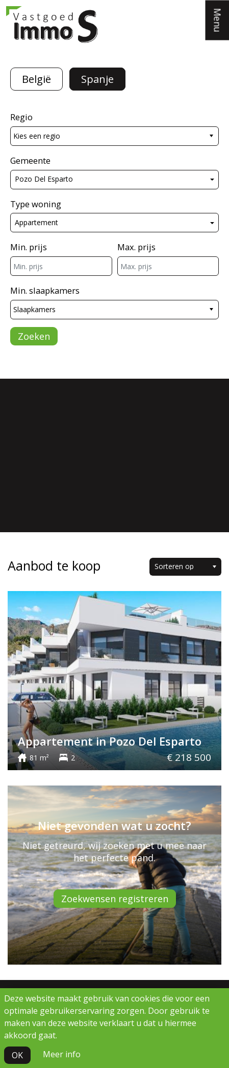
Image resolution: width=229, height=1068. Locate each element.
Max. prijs (136, 247)
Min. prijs (28, 247)
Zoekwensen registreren (114, 898)
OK (17, 1055)
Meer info (62, 1054)
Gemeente (30, 160)
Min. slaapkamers (45, 290)
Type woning (35, 204)
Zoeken (34, 336)
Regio (21, 117)
